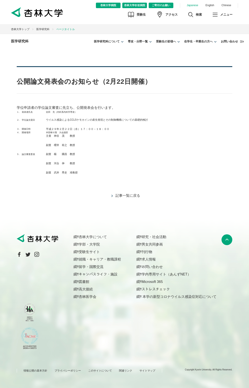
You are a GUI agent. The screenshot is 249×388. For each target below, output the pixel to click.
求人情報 (149, 259)
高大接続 (86, 289)
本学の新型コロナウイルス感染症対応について (179, 297)
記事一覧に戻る (127, 195)
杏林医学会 (87, 297)
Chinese (226, 5)
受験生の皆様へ (166, 41)
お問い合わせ (229, 41)
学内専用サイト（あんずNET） (166, 274)
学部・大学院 (89, 244)
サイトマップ (147, 370)
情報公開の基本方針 (35, 370)
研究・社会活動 (154, 237)
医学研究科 (42, 29)
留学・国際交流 (91, 267)
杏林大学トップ (20, 29)
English (209, 5)
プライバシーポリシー (68, 370)
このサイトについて (100, 370)
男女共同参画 (152, 244)
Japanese (192, 5)
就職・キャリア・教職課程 (100, 259)
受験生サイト (89, 252)
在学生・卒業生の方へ (198, 41)
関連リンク (125, 370)
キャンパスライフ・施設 (98, 274)
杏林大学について (93, 237)
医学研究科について (107, 41)
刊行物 (147, 252)
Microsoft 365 (152, 282)
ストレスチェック (156, 289)
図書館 (84, 282)
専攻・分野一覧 (138, 41)
